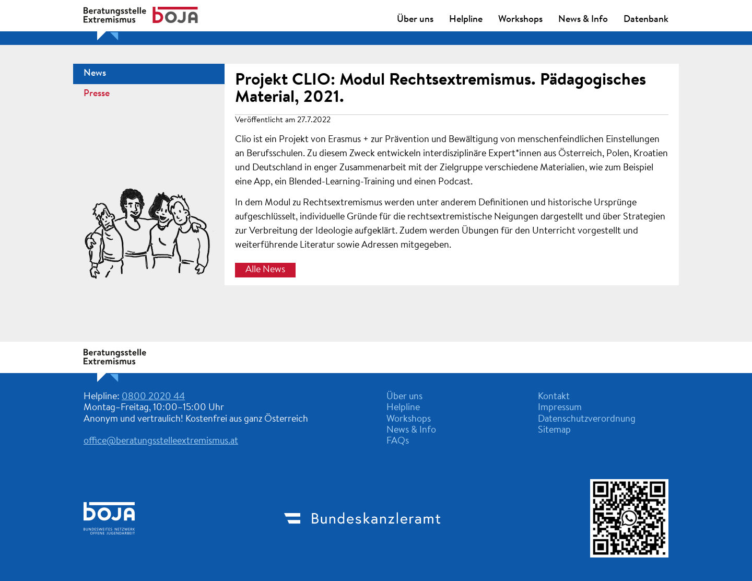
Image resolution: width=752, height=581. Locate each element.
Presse (97, 94)
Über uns (415, 20)
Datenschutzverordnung (587, 419)
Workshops (520, 20)
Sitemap (554, 430)
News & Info (583, 20)
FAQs (397, 441)
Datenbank (646, 20)
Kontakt (554, 397)
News (95, 73)
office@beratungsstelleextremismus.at (161, 441)
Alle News (265, 270)
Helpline (466, 20)
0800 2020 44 (153, 397)
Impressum (560, 408)
